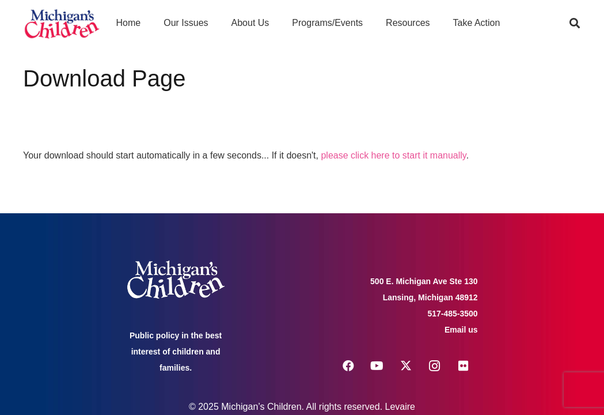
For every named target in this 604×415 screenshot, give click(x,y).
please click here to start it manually (393, 155)
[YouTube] (377, 366)
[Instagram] (434, 366)
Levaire (400, 407)
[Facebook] (348, 366)
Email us (461, 329)
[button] (574, 23)
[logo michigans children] (62, 23)
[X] (406, 366)
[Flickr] (463, 366)
